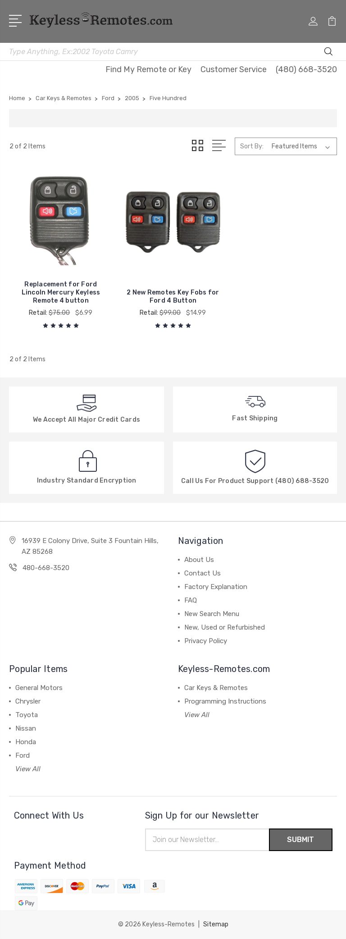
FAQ (190, 600)
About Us (199, 560)
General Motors (39, 688)
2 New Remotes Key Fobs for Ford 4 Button (173, 296)
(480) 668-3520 (306, 69)
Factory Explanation (215, 587)
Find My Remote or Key (148, 69)
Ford (22, 755)
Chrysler (28, 701)
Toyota (26, 715)
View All (28, 769)
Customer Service (233, 69)
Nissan (25, 728)
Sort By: (252, 146)
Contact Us (202, 573)
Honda (25, 742)
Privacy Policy (205, 641)
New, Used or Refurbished (224, 627)
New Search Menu (211, 614)
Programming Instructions (225, 701)
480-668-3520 (46, 568)
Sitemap (215, 924)
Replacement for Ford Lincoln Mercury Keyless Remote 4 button (61, 292)
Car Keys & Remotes (216, 688)
